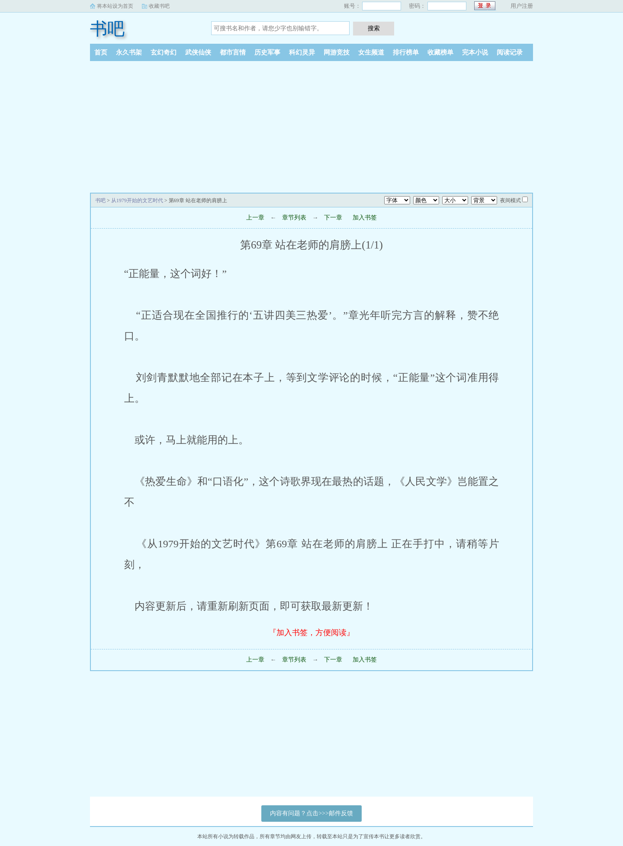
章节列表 (294, 217)
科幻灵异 (302, 52)
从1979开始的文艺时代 (137, 200)
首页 (100, 52)
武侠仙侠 (198, 52)
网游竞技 (337, 52)
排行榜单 (406, 52)
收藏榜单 (440, 52)
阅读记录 (510, 52)
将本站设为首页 (115, 6)
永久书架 (129, 52)
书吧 (107, 29)
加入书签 (365, 217)
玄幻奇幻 (164, 52)
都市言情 (233, 52)
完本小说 (475, 52)
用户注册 (522, 6)
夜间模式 (510, 200)
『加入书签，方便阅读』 (311, 632)
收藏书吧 (159, 6)
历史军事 (267, 52)
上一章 (255, 217)
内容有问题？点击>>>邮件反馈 (311, 813)
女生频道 (371, 52)
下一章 (333, 217)
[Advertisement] (311, 126)
